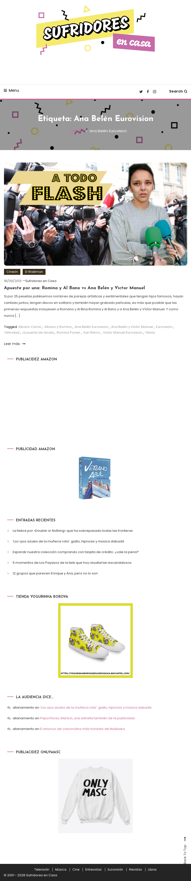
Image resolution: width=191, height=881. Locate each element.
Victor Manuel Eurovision (122, 332)
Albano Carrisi (29, 326)
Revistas (135, 869)
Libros (152, 869)
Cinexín (12, 272)
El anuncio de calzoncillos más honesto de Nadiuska (82, 728)
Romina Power (68, 332)
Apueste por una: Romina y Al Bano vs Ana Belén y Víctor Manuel (74, 288)
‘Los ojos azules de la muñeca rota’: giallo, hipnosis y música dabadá (68, 541)
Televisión (41, 869)
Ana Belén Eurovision (91, 326)
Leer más (15, 343)
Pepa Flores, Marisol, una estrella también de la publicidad (87, 718)
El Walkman (34, 272)
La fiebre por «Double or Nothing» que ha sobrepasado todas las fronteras (73, 530)
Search (178, 91)
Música (60, 869)
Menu (11, 90)
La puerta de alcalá (38, 332)
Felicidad (12, 332)
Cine (75, 869)
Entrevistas (93, 869)
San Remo (91, 332)
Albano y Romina (58, 326)
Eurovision (164, 326)
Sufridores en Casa (40, 281)
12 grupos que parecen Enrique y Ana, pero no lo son (55, 573)
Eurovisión (115, 869)
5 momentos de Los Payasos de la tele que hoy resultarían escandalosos (72, 562)
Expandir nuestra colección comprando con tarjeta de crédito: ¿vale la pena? (76, 552)
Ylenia (150, 332)
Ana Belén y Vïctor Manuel (132, 326)
